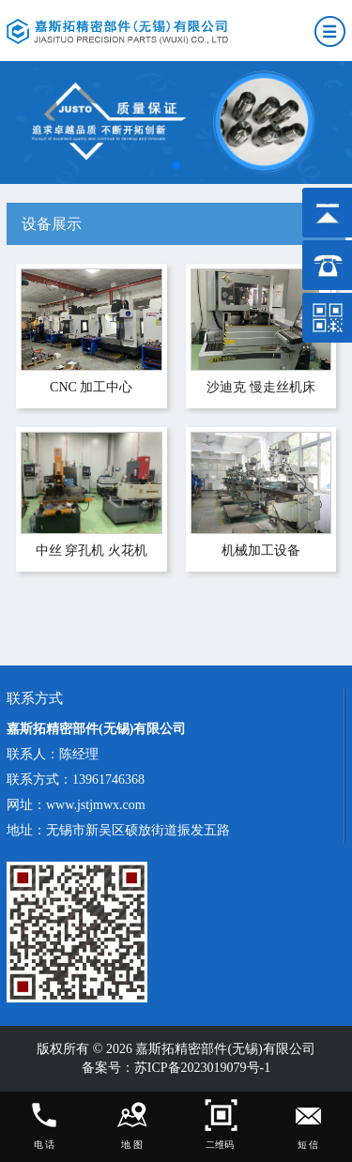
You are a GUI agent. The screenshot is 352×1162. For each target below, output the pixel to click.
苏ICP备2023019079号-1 (202, 1068)
